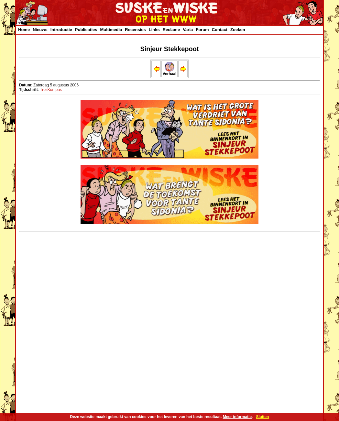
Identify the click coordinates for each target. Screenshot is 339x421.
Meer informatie (237, 417)
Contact (219, 29)
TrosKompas (51, 89)
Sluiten (262, 417)
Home (24, 29)
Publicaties (86, 29)
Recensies (135, 29)
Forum (202, 29)
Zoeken (237, 29)
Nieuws (40, 29)
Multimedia (111, 29)
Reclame (171, 29)
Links (154, 29)
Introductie (61, 29)
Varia (188, 29)
